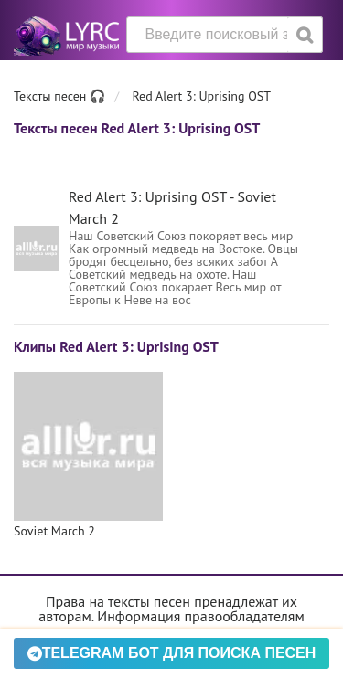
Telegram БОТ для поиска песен (171, 653)
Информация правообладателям (200, 616)
